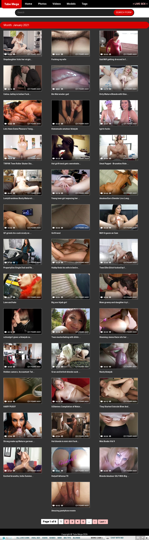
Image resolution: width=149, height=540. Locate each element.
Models (71, 3)
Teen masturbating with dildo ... (68, 337)
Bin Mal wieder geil (61, 94)
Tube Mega (11, 4)
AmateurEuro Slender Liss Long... (117, 198)
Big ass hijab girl (60, 302)
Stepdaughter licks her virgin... (19, 59)
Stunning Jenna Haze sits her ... (116, 337)
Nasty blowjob (106, 371)
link (146, 495)
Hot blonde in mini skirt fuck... (67, 441)
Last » (103, 521)
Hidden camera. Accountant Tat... (21, 371)
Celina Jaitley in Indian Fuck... (18, 94)
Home (28, 3)
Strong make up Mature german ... (21, 441)
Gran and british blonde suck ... (67, 371)
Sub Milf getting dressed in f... (115, 59)
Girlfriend (56, 233)
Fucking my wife (60, 59)
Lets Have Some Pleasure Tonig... (21, 128)
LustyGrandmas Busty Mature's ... (21, 198)
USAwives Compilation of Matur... (69, 406)
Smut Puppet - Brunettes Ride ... (116, 163)
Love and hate (11, 302)
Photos (42, 3)
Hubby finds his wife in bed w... (67, 267)
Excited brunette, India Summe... (20, 476)
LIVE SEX (140, 3)
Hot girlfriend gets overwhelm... (68, 163)
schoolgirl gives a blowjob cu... (19, 337)
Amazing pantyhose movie (65, 510)
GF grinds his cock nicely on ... (19, 233)
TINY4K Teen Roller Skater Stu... (20, 163)
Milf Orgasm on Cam (110, 233)
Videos (57, 3)
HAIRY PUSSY (10, 406)
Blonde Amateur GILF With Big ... (116, 476)
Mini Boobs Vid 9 (108, 441)
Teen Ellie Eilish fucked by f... (114, 267)
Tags (84, 3)
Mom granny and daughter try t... (116, 302)
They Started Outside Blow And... (116, 406)
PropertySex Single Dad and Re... (20, 267)
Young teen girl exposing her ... (67, 198)
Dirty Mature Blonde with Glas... (116, 94)
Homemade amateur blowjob (66, 128)
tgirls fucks (105, 128)
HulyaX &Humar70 (60, 476)
